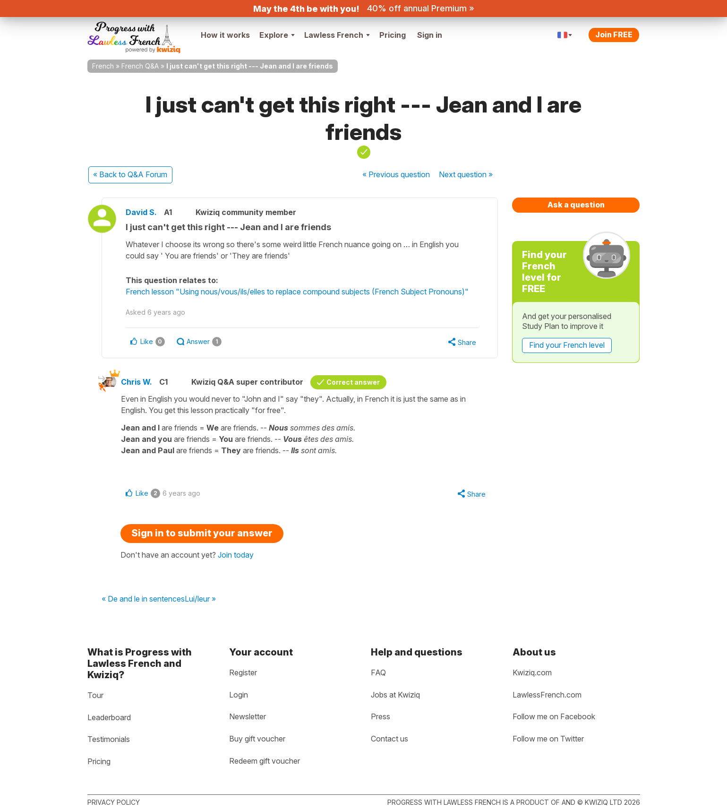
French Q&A (140, 66)
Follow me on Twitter (548, 738)
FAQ (378, 672)
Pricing (392, 35)
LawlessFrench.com (547, 694)
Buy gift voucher (257, 738)
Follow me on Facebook (554, 716)
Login (238, 694)
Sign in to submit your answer (202, 533)
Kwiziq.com (532, 672)
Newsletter (247, 716)
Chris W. (136, 382)
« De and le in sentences (143, 599)
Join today (236, 555)
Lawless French (337, 35)
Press (380, 716)
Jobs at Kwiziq (395, 694)
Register (243, 672)
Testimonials (108, 739)
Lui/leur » (200, 599)
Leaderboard (109, 717)
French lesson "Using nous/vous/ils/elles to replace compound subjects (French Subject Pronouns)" (297, 291)
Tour (95, 695)
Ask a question (576, 204)
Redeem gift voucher (264, 761)
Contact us (389, 738)
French (103, 66)
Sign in (429, 35)
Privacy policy (113, 802)
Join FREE (614, 34)
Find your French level (567, 345)
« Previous (396, 174)
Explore (277, 35)
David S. (141, 212)
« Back (130, 174)
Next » (466, 174)
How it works (225, 35)
